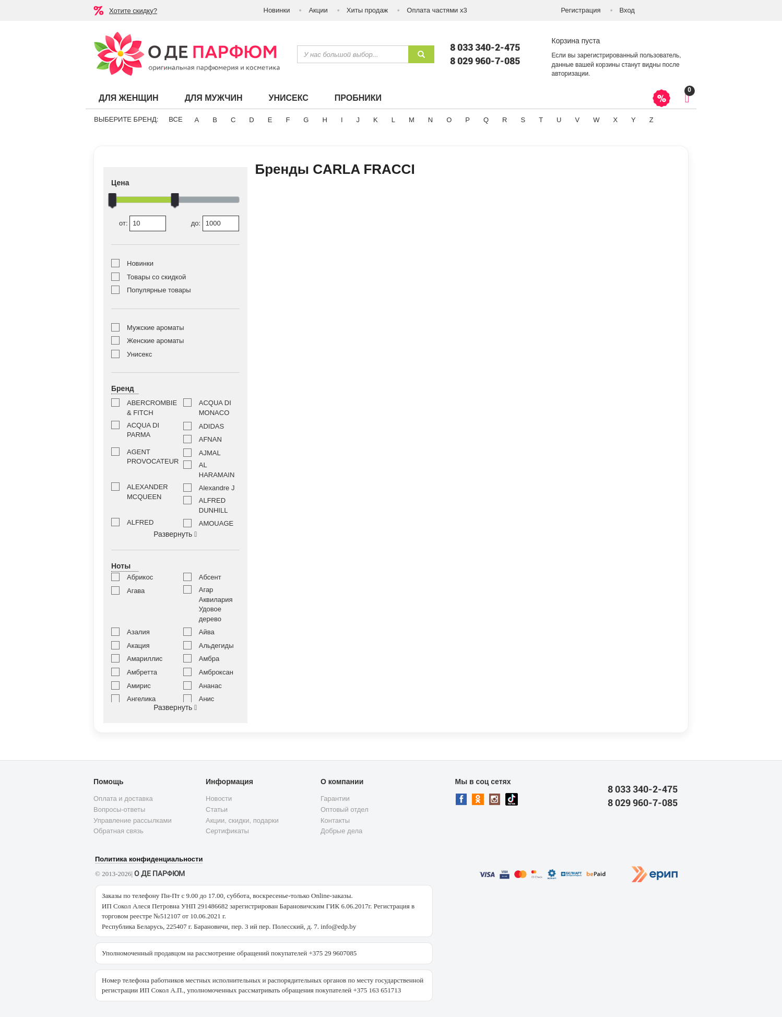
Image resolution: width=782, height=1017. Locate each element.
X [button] (615, 120)
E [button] (270, 120)
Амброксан (216, 672)
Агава (136, 591)
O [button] (449, 120)
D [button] (251, 120)
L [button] (393, 120)
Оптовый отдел (345, 809)
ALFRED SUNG (140, 527)
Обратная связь (118, 831)
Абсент (210, 577)
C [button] (233, 120)
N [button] (430, 120)
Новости (219, 798)
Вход (627, 10)
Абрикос (140, 577)
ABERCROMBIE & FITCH (147, 408)
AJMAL (210, 453)
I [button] (342, 120)
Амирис (139, 686)
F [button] (288, 120)
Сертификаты (227, 831)
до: (215, 224)
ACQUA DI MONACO (215, 408)
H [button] (324, 120)
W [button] (596, 120)
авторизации (570, 73)
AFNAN (210, 439)
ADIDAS (211, 426)
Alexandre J (217, 488)
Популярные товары (159, 290)
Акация (138, 645)
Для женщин (129, 97)
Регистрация (581, 10)
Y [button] (633, 120)
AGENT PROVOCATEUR (147, 457)
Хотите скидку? (133, 11)
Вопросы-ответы (119, 809)
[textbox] (352, 54)
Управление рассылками (132, 820)
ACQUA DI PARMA (143, 430)
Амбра (209, 659)
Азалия (138, 632)
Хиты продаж (367, 10)
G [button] (306, 120)
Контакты (335, 820)
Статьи (217, 809)
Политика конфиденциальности (149, 859)
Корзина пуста (576, 41)
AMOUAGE (216, 523)
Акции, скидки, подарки (242, 820)
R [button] (504, 120)
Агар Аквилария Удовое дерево (216, 604)
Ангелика (141, 699)
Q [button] (486, 120)
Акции (318, 10)
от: (142, 224)
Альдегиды (216, 645)
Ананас (210, 686)
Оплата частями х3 (437, 10)
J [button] (358, 120)
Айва (207, 632)
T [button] (541, 120)
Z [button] (651, 120)
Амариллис (144, 659)
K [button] (375, 120)
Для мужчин (214, 97)
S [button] (522, 120)
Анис (207, 699)
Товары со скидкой (156, 277)
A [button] (197, 120)
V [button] (577, 120)
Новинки (277, 10)
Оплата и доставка (123, 798)
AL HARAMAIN (217, 470)
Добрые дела (341, 831)
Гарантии (335, 798)
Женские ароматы (155, 341)
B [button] (214, 120)
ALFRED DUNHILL (213, 505)
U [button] (558, 120)
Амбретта (142, 672)
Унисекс (288, 97)
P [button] (467, 120)
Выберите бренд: (126, 119)
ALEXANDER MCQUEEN (147, 492)
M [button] (411, 120)
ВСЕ (175, 119)
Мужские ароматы (155, 328)
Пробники (358, 97)
